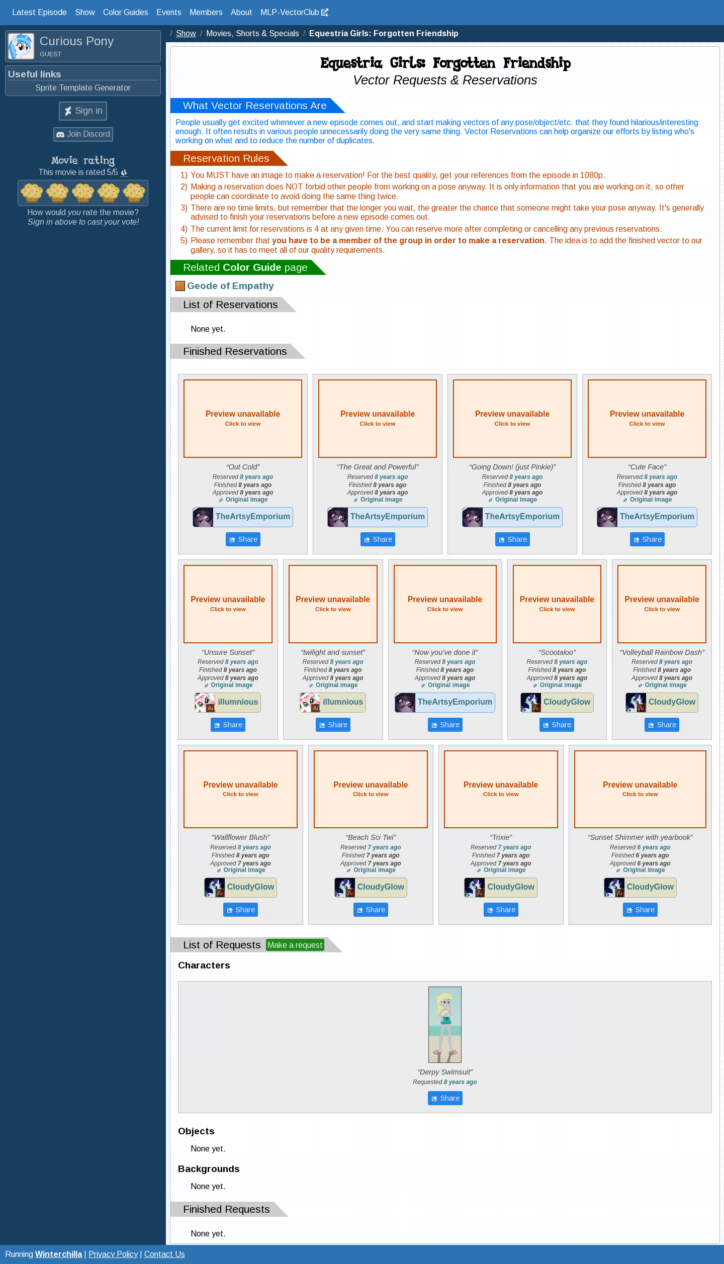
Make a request (295, 945)
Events (169, 12)
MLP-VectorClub (289, 12)
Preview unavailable (243, 418)
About (241, 12)
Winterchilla (58, 1254)
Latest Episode (39, 12)
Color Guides (125, 12)
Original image (243, 499)
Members (206, 12)
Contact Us (164, 1254)
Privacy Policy (113, 1254)
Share (247, 539)
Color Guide (252, 267)
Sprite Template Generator (83, 87)
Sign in (89, 111)
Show (85, 12)
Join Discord (88, 134)
